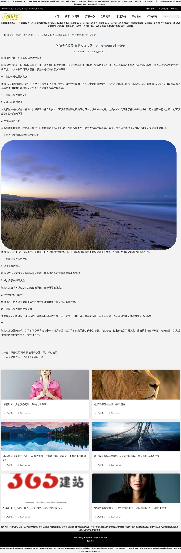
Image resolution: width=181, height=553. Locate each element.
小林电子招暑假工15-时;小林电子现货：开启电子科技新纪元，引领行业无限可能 (44, 458)
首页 (56, 16)
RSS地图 (94, 538)
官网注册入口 (150, 9)
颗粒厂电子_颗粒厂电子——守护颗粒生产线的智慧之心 (32, 508)
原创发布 (136, 16)
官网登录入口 (163, 9)
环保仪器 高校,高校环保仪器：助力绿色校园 (34, 352)
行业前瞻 (152, 16)
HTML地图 (103, 538)
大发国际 (21, 35)
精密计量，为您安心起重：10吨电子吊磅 (25, 404)
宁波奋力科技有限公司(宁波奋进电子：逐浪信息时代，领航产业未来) (131, 508)
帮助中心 (175, 8)
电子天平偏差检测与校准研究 (109, 404)
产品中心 (90, 16)
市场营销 (121, 16)
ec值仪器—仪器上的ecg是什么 (27, 357)
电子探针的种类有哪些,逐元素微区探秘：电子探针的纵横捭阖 (126, 456)
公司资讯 (105, 16)
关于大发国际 (72, 16)
